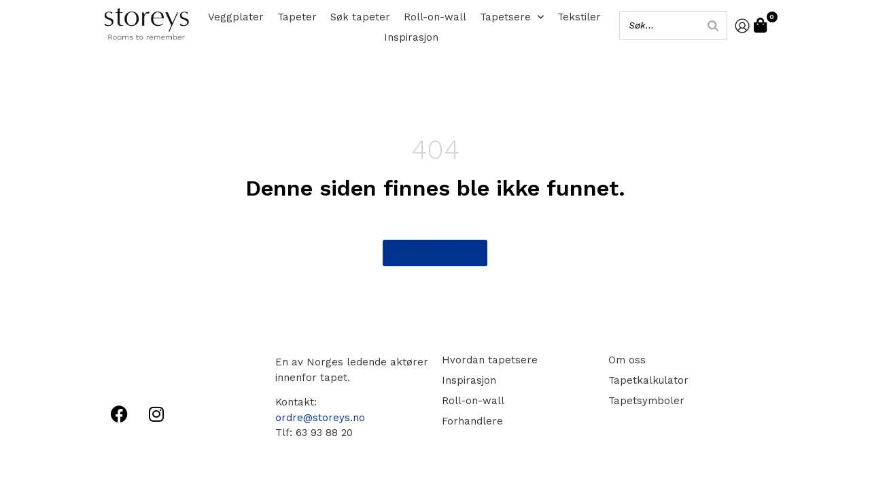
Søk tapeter (360, 17)
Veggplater (236, 17)
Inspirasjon (411, 37)
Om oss (627, 360)
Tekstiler (579, 17)
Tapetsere (512, 17)
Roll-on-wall (435, 17)
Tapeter (297, 17)
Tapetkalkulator (648, 380)
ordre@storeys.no (320, 418)
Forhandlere (472, 421)
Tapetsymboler (646, 401)
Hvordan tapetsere (490, 360)
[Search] (713, 25)
